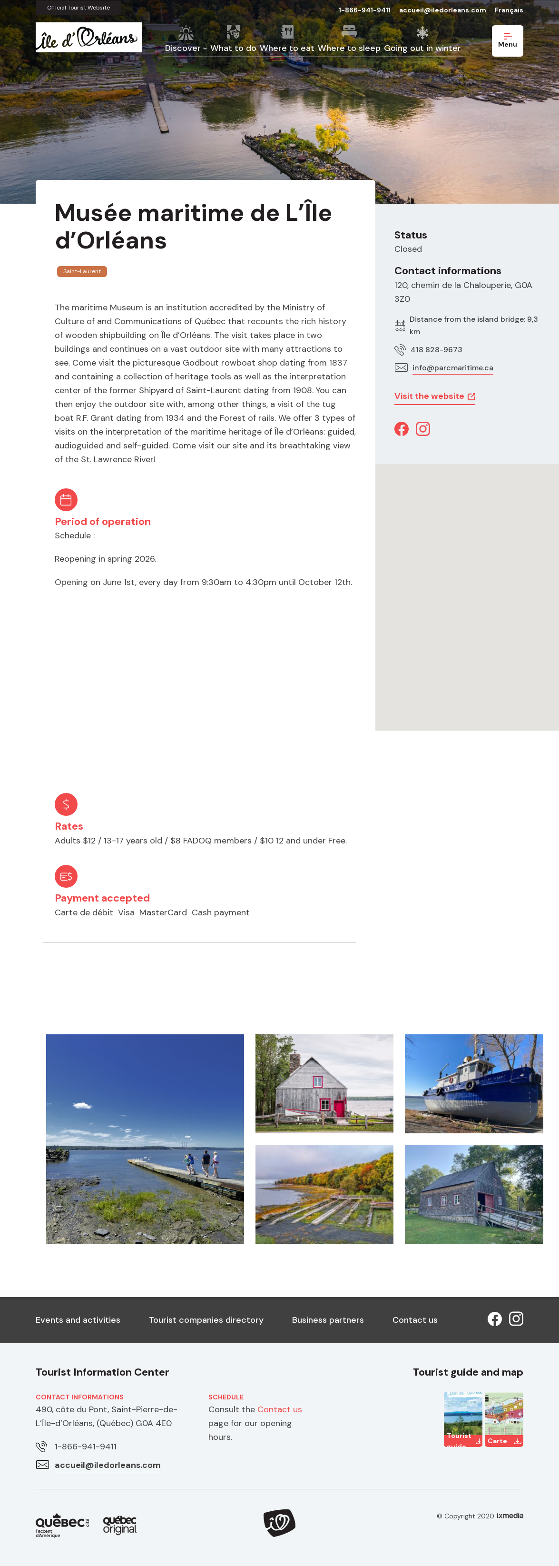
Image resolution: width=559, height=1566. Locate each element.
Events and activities (78, 1320)
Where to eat (287, 48)
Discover (183, 48)
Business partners (328, 1320)
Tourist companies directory (206, 1320)
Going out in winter (422, 48)
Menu (507, 41)
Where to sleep (349, 48)
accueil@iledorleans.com (442, 10)
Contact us (415, 1320)
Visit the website (429, 396)
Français (509, 10)
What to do (233, 48)
